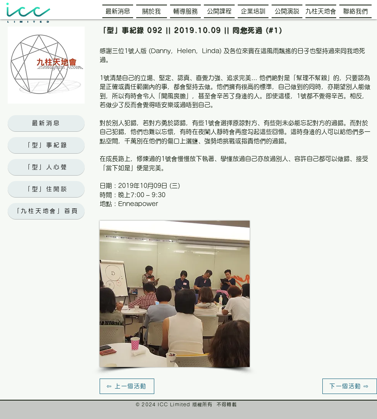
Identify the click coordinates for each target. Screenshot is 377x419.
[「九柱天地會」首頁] (46, 211)
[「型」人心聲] (46, 167)
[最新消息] (46, 123)
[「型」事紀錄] (46, 145)
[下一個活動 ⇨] (349, 386)
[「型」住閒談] (46, 189)
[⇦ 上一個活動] (127, 386)
